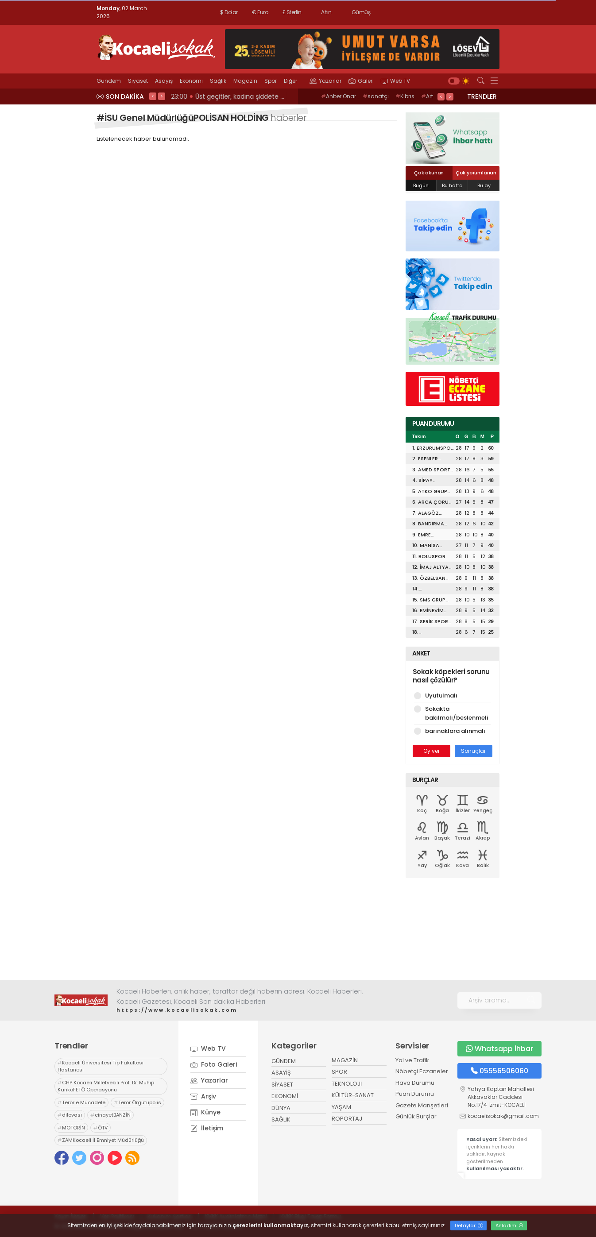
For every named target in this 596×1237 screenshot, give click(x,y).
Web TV (395, 81)
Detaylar (469, 1225)
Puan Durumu (414, 1094)
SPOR (339, 1071)
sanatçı (376, 96)
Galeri (361, 81)
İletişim (206, 1128)
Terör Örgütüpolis (137, 1102)
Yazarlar (325, 81)
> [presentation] (161, 96)
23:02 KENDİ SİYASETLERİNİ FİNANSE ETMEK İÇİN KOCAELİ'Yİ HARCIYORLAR (279, 96)
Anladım (509, 1225)
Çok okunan (429, 172)
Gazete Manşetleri (421, 1105)
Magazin (245, 81)
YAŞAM (341, 1107)
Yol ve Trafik (412, 1060)
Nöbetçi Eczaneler (421, 1071)
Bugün (421, 185)
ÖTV (100, 1127)
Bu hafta (452, 185)
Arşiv (203, 1096)
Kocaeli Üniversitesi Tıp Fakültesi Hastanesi (100, 1066)
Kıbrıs (404, 96)
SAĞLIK (280, 1119)
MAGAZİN (345, 1060)
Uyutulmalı (453, 695)
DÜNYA (280, 1108)
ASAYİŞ (281, 1072)
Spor (270, 81)
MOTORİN (71, 1127)
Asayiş (164, 81)
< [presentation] (152, 96)
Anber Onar (338, 96)
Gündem (109, 81)
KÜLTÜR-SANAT (353, 1095)
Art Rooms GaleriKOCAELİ (387, 100)
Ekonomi (191, 81)
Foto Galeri (213, 1064)
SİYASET (282, 1084)
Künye (205, 1112)
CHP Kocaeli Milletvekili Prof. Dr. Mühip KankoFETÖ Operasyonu (106, 1086)
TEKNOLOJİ (347, 1083)
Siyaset (138, 81)
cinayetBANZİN (110, 1114)
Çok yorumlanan (476, 172)
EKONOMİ (284, 1096)
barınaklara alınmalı (453, 731)
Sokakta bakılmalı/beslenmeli (453, 713)
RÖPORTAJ (347, 1118)
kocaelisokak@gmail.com (503, 1116)
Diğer (293, 81)
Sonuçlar (473, 751)
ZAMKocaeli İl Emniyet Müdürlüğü (101, 1140)
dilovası (70, 1114)
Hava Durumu (414, 1083)
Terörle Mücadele (81, 1102)
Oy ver (431, 751)
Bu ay (484, 185)
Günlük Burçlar (416, 1116)
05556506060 (499, 1071)
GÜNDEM (283, 1061)
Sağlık (218, 81)
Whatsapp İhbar (499, 1049)
